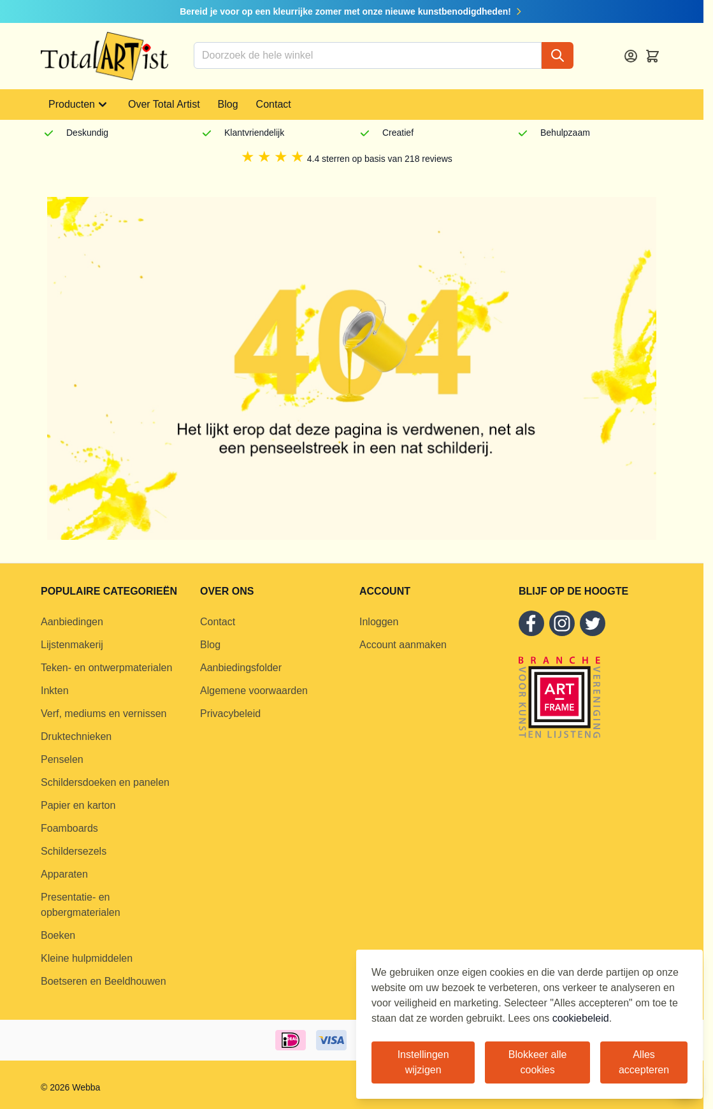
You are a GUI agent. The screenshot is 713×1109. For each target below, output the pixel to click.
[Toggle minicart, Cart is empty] (652, 56)
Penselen (62, 759)
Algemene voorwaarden (254, 690)
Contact (273, 104)
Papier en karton (78, 805)
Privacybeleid (230, 713)
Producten (79, 104)
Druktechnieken (76, 736)
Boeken (58, 935)
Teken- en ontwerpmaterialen (106, 667)
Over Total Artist (164, 104)
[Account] (631, 56)
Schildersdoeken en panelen (105, 782)
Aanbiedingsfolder (241, 667)
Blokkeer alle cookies (537, 1062)
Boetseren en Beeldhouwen (103, 981)
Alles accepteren (644, 1062)
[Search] (557, 55)
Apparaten (64, 874)
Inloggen (378, 621)
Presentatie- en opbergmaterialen (80, 905)
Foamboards (69, 828)
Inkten (55, 690)
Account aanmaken (403, 644)
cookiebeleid (580, 1018)
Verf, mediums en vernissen (103, 713)
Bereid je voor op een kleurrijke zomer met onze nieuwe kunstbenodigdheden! (352, 11)
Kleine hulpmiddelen (87, 958)
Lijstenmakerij (72, 644)
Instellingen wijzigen (423, 1062)
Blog (228, 104)
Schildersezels (73, 851)
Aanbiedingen (72, 621)
